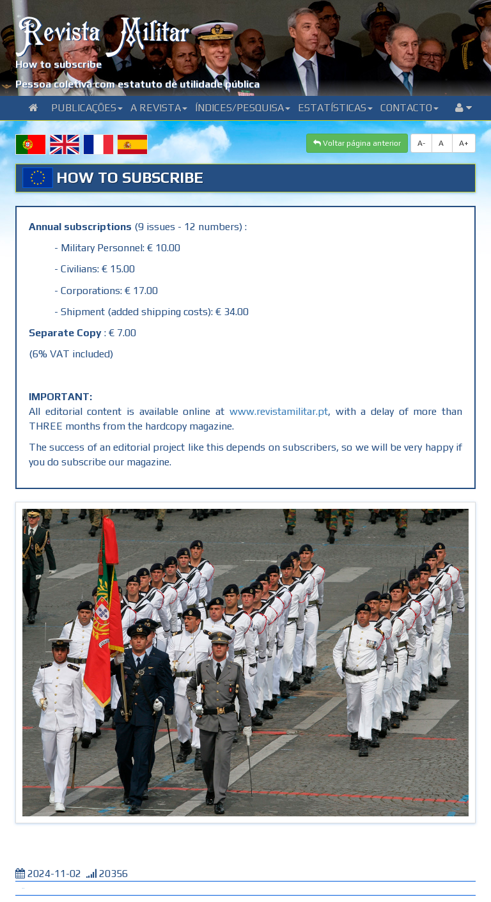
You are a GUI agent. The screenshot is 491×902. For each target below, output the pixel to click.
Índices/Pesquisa (242, 108)
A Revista (158, 108)
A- (421, 143)
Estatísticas (335, 108)
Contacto (409, 108)
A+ (464, 143)
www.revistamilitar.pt (279, 411)
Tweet (23, 888)
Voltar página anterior (357, 143)
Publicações (87, 108)
